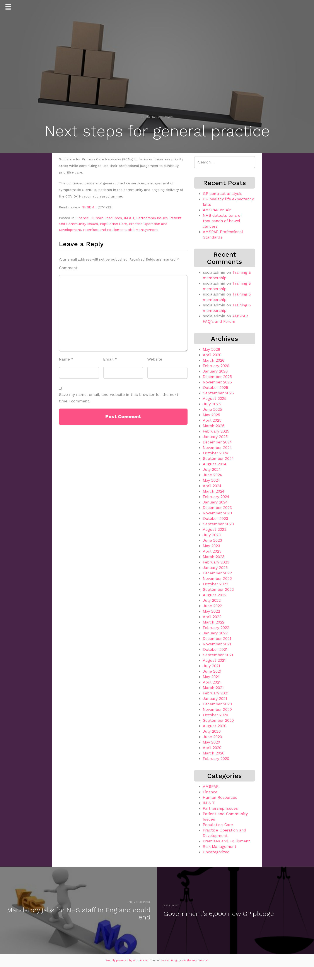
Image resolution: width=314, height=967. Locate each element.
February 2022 (216, 627)
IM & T (129, 218)
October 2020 (215, 715)
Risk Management (143, 230)
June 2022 (212, 605)
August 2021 (214, 660)
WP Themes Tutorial (195, 960)
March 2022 (213, 622)
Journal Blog (169, 960)
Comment (68, 267)
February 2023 (216, 562)
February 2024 (216, 496)
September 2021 (218, 655)
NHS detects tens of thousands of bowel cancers (222, 220)
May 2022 (211, 611)
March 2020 (213, 753)
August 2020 (214, 725)
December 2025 (217, 376)
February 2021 (216, 693)
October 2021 (215, 649)
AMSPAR (211, 786)
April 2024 (212, 485)
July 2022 (212, 600)
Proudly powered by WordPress (127, 960)
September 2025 (218, 393)
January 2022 (215, 633)
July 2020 (212, 731)
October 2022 (215, 584)
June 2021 (212, 671)
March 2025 (213, 425)
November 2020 (217, 709)
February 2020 (216, 758)
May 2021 (211, 676)
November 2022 (217, 578)
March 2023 (213, 556)
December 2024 (217, 442)
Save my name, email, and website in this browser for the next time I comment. (118, 398)
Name (66, 359)
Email (110, 359)
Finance (82, 218)
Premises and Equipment (104, 230)
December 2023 (217, 507)
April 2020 (212, 747)
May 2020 (211, 742)
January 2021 (215, 698)
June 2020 (212, 736)
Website (154, 359)
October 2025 (215, 387)
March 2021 (213, 687)
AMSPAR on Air (217, 210)
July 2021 (211, 665)
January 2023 (215, 567)
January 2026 (215, 371)
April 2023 (212, 551)
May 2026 (211, 349)
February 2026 (216, 365)
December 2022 (217, 573)
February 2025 (216, 431)
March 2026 (213, 360)
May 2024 (211, 480)
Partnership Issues (152, 218)
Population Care (113, 224)
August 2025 (214, 398)
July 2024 (212, 469)
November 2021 (217, 644)
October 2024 (215, 453)
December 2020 (217, 704)
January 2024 (215, 502)
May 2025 (211, 414)
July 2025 (212, 404)
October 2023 (215, 518)
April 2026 (212, 354)
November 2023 (217, 513)
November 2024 (217, 447)
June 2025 (212, 409)
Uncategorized (216, 852)
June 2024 (212, 474)
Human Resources (106, 218)
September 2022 (218, 589)
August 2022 (214, 595)
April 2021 (212, 682)
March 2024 (213, 491)
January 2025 (215, 436)
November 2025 (217, 382)
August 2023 (214, 529)
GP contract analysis (222, 193)
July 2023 (212, 534)
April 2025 (212, 420)
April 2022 (212, 616)
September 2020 (218, 720)
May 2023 (211, 545)
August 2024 (214, 464)
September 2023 (218, 524)
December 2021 (217, 638)
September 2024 (218, 458)
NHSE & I (89, 207)
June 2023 (212, 540)
